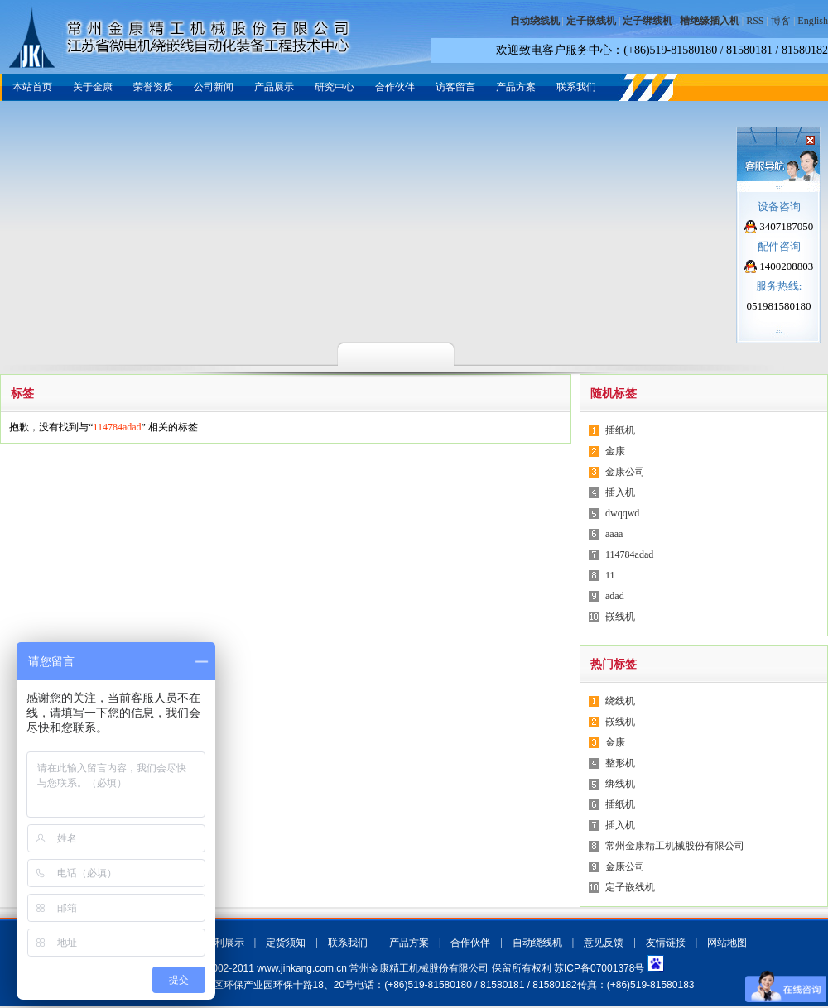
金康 (615, 451)
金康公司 (625, 472)
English (812, 20)
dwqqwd (622, 513)
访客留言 (455, 87)
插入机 (620, 492)
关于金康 (93, 87)
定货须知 (286, 942)
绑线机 (620, 784)
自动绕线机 (537, 942)
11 (610, 575)
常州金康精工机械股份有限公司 (674, 846)
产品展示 (274, 87)
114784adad (629, 554)
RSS (754, 20)
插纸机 (620, 430)
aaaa (614, 534)
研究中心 (334, 87)
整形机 (620, 763)
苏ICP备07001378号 (599, 968)
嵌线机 (620, 616)
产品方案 (516, 87)
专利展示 (224, 942)
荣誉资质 (153, 87)
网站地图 (727, 942)
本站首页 (32, 87)
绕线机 (620, 701)
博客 (781, 20)
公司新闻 (213, 87)
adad (614, 596)
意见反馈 (603, 942)
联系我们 (576, 87)
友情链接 (666, 942)
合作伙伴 (395, 87)
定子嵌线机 (630, 887)
